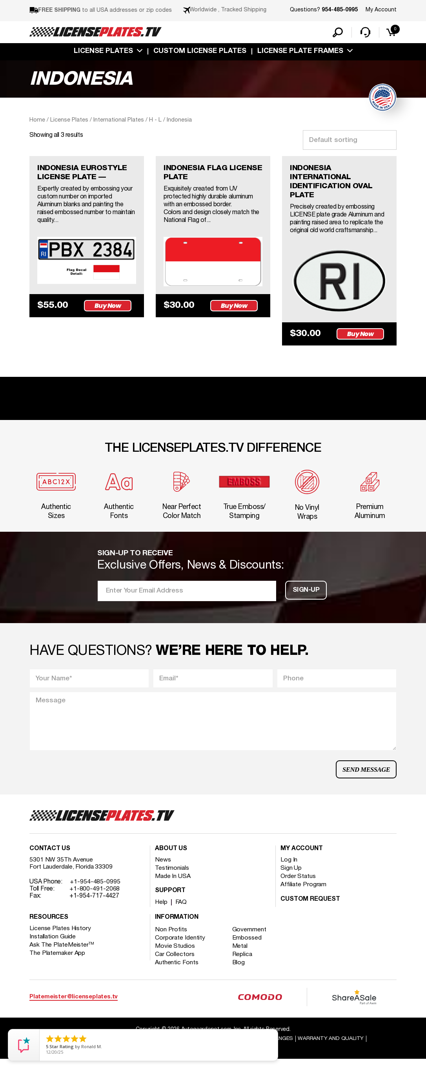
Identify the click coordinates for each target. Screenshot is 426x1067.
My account (301, 856)
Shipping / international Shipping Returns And (209, 1046)
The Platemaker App (57, 960)
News (163, 867)
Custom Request (310, 907)
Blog (239, 970)
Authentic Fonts (177, 970)
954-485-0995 (340, 10)
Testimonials (172, 875)
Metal (241, 953)
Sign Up (291, 875)
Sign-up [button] (306, 595)
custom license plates (199, 52)
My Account (381, 10)
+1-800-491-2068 (94, 896)
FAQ (182, 909)
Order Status (298, 884)
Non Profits (171, 937)
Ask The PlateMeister (62, 952)
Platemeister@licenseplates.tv (73, 1004)
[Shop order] (350, 141)
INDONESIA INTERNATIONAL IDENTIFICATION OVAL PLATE (332, 183)
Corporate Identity (180, 945)
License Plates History (60, 936)
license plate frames (300, 52)
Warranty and (333, 1046)
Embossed (247, 945)
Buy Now (109, 307)
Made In (173, 884)
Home (37, 121)
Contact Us (49, 856)
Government (250, 937)
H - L (155, 121)
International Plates (118, 121)
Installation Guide (52, 944)
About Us (171, 856)
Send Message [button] (365, 775)
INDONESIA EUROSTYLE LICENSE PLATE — (84, 174)
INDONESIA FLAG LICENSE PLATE (196, 174)
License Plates (103, 52)
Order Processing (214, 1053)
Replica (243, 962)
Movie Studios (175, 953)
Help (161, 909)
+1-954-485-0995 (95, 889)
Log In (288, 867)
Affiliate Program (303, 892)
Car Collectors (175, 962)
